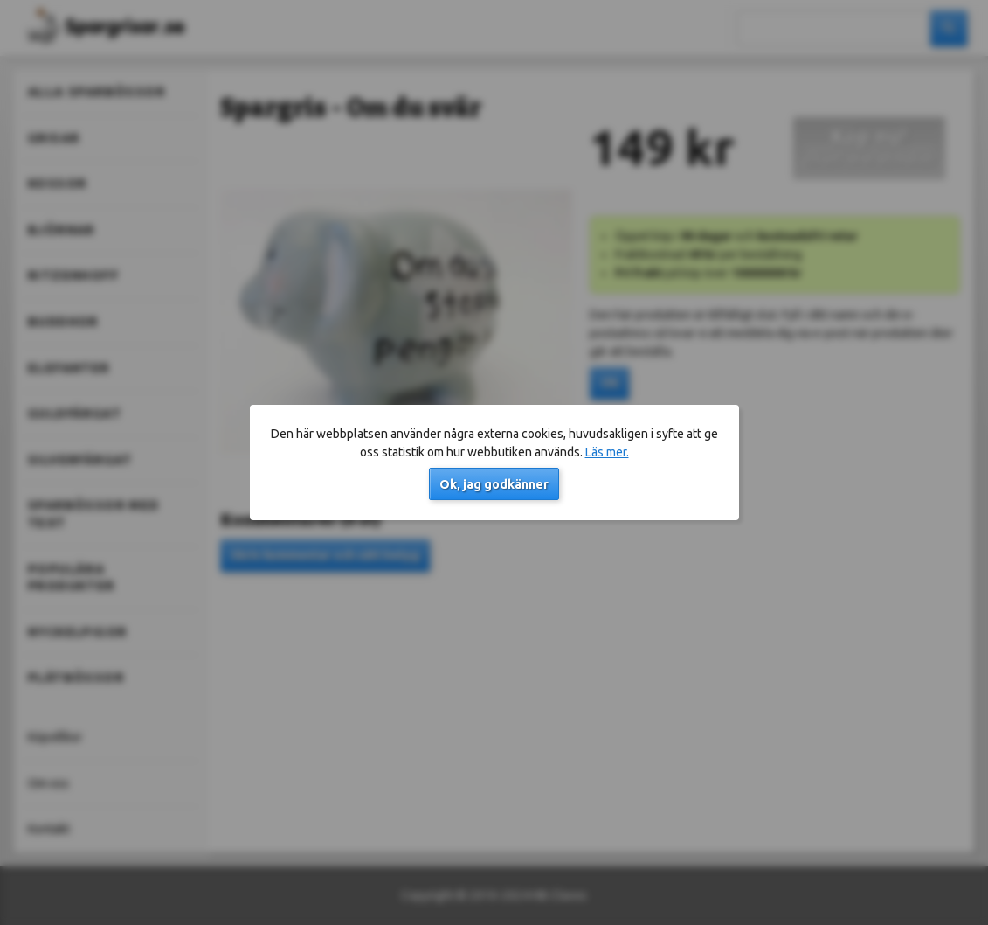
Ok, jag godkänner (494, 484)
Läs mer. (607, 452)
